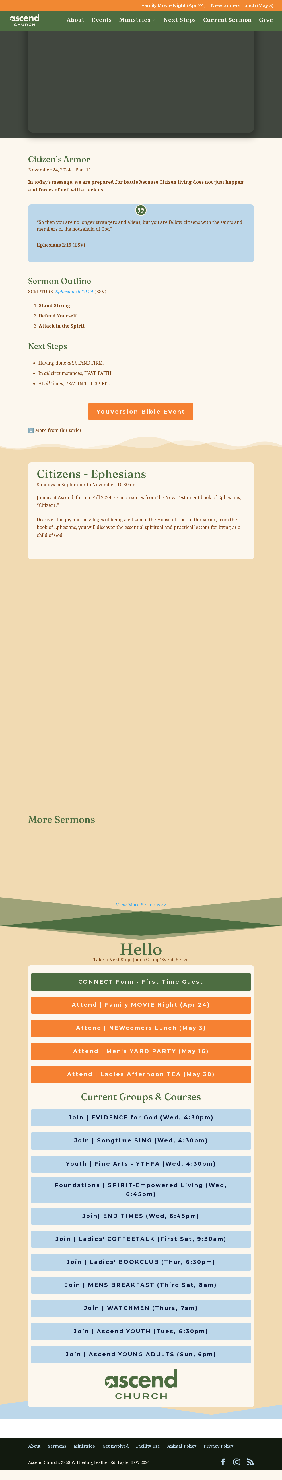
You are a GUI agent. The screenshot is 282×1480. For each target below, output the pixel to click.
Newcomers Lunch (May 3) (242, 5)
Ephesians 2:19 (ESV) (61, 245)
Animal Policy (181, 1455)
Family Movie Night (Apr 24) (173, 5)
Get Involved (115, 1455)
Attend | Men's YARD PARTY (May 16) (141, 1053)
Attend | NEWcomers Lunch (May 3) (140, 1029)
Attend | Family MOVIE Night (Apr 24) (141, 1006)
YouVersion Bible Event (140, 411)
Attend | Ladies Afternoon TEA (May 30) (141, 1077)
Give (266, 21)
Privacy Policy (218, 1455)
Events (102, 21)
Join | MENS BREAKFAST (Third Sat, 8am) (141, 1293)
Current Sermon (227, 21)
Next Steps (179, 21)
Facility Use (148, 1455)
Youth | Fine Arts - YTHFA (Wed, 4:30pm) (141, 1168)
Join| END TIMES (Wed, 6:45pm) (141, 1222)
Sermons (57, 1455)
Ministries (134, 21)
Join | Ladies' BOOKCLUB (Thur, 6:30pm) (141, 1269)
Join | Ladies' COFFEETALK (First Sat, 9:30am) (141, 1245)
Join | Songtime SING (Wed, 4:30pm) (141, 1144)
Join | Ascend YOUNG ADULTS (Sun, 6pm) (141, 1364)
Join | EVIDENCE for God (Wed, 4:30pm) (141, 1121)
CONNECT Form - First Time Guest (141, 982)
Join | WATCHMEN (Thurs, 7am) (140, 1316)
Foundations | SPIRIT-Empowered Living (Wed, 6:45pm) (141, 1195)
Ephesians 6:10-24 (74, 291)
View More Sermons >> (141, 905)
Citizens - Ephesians (91, 474)
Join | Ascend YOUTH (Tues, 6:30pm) (141, 1340)
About (75, 21)
